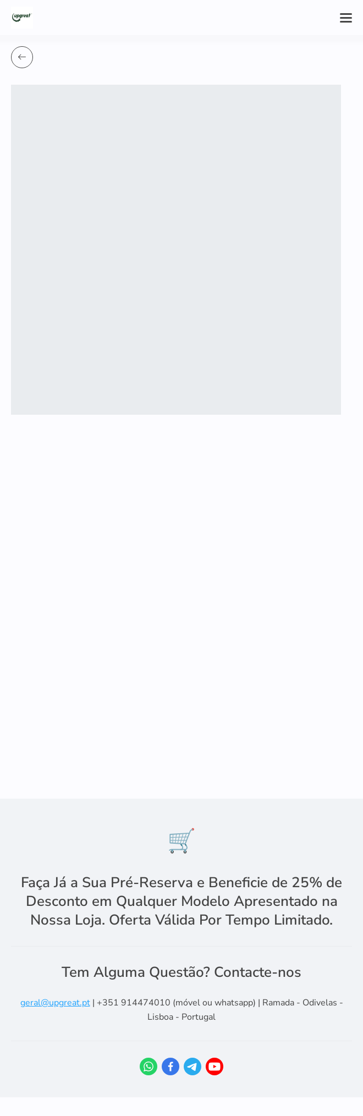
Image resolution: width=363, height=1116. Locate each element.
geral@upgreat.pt (55, 1003)
